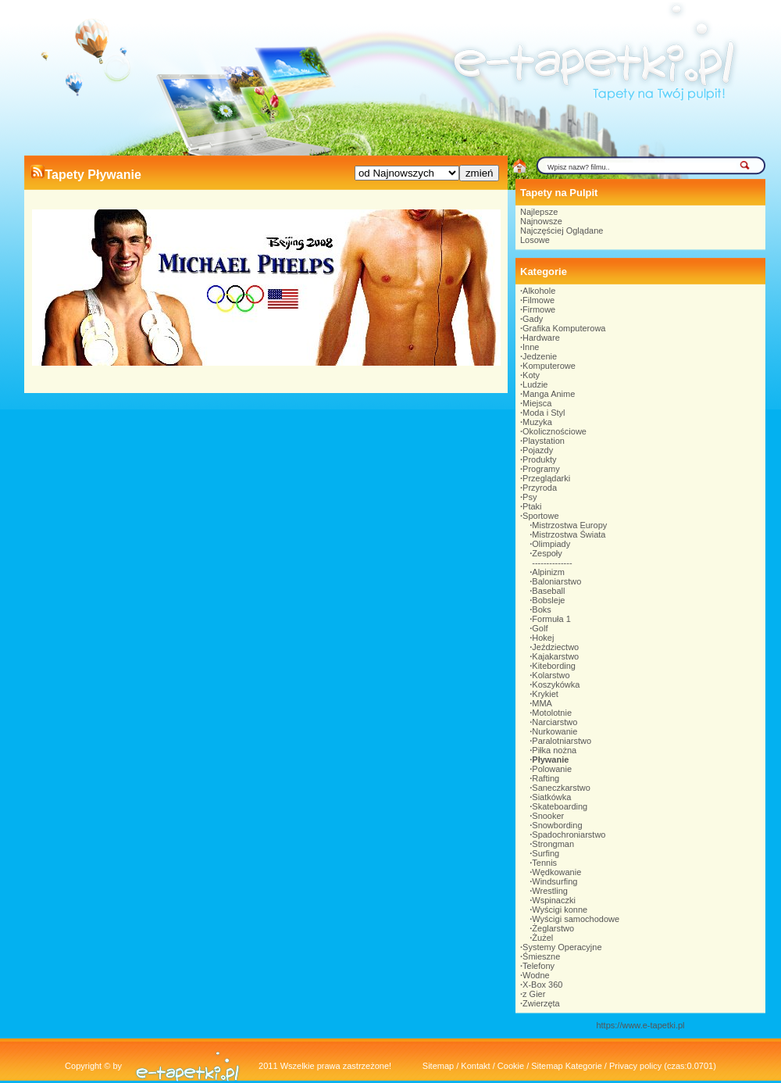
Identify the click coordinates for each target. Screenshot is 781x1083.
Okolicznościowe (554, 431)
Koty (531, 375)
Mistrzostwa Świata (568, 534)
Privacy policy (635, 1065)
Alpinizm (548, 572)
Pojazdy (537, 450)
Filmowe (538, 300)
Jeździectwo (555, 647)
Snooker (548, 815)
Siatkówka (551, 797)
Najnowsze (541, 221)
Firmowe (538, 309)
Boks (541, 609)
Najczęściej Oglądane (561, 230)
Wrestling (550, 890)
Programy (541, 469)
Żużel (542, 937)
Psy (529, 497)
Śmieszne (541, 956)
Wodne (536, 975)
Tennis (544, 862)
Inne (530, 347)
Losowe (535, 240)
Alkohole (538, 290)
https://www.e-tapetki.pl (640, 1025)
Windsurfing (554, 881)
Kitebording (554, 665)
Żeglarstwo (553, 928)
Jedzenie (539, 356)
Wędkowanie (556, 872)
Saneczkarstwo (561, 787)
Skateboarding (559, 806)
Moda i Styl (543, 412)
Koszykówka (556, 684)
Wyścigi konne (559, 909)
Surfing (545, 853)
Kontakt (475, 1065)
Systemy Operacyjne (561, 947)
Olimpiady (551, 544)
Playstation (543, 440)
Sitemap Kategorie (566, 1065)
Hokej (543, 637)
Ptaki (531, 506)
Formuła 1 (551, 619)
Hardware (541, 337)
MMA (542, 703)
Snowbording (557, 825)
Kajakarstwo (555, 656)
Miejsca (536, 403)
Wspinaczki (554, 900)
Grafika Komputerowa (563, 328)
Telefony (538, 965)
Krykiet (545, 694)
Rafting (545, 778)
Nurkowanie (554, 731)
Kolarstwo (550, 675)
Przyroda (539, 487)
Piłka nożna (554, 750)
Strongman (553, 844)
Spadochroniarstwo (568, 834)
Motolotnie (552, 712)
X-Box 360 (542, 984)
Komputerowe (549, 365)
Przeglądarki (546, 478)
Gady (532, 318)
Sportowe (540, 515)
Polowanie (552, 769)
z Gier (533, 994)
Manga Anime (548, 394)
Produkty (539, 459)
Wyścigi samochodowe (575, 919)
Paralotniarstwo (561, 740)
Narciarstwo (554, 722)
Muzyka (537, 422)
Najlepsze (539, 211)
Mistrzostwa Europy (569, 525)
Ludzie (534, 384)
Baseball (548, 590)
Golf (539, 628)
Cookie (510, 1065)
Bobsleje (548, 600)
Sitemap (438, 1065)
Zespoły (547, 553)
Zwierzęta (541, 1003)
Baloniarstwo (556, 581)
